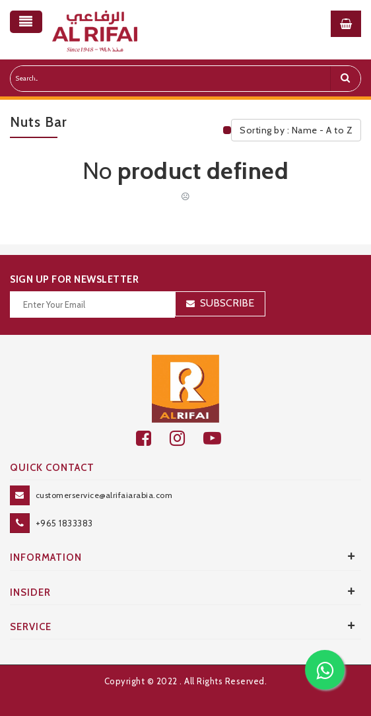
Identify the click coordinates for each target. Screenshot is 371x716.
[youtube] (219, 438)
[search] (345, 78)
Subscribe (227, 303)
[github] (186, 438)
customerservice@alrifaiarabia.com (104, 495)
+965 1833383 (64, 523)
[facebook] (153, 438)
